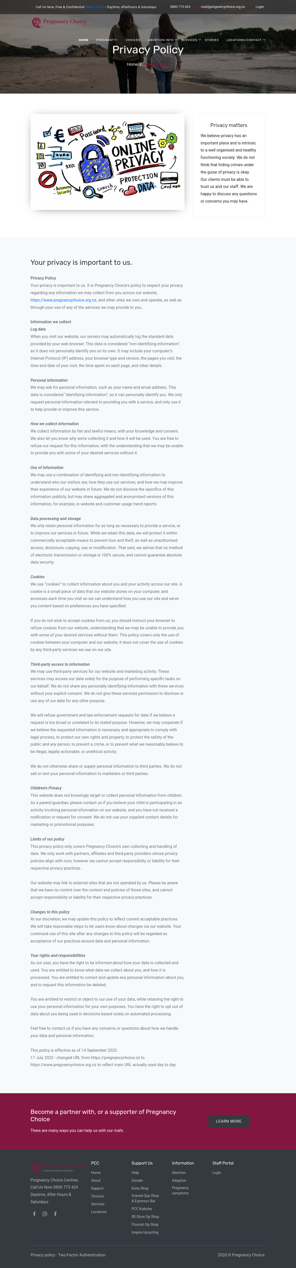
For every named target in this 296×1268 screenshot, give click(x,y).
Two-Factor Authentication (82, 1255)
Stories (212, 40)
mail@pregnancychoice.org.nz (220, 7)
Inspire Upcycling (145, 1232)
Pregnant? (107, 40)
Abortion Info (160, 40)
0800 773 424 (95, 7)
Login (257, 7)
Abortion (179, 1173)
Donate (137, 1180)
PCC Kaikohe (142, 1209)
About (96, 1180)
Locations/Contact (244, 39)
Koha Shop (140, 1188)
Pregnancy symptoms (180, 1190)
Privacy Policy (156, 64)
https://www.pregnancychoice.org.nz (64, 300)
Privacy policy (43, 1255)
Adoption (179, 1180)
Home (83, 40)
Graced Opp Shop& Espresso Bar (145, 1198)
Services (189, 40)
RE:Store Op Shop (145, 1217)
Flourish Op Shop (145, 1224)
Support (97, 1188)
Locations (99, 1212)
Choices (133, 40)
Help (135, 1173)
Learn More (229, 1121)
